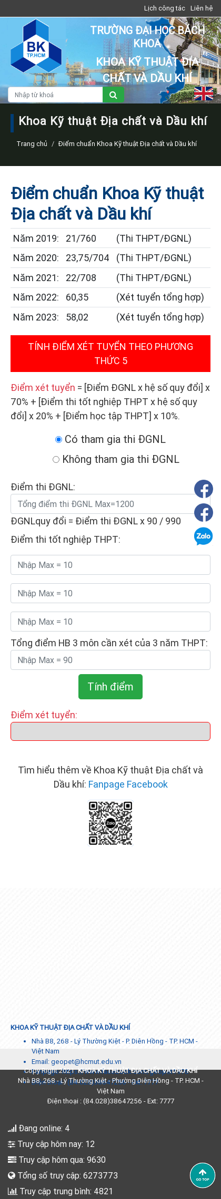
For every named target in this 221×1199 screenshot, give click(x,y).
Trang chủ (31, 143)
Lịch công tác (164, 8)
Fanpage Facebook (128, 784)
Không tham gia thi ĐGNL (116, 459)
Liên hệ (201, 8)
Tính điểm (110, 686)
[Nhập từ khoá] (55, 94)
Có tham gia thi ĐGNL (110, 439)
